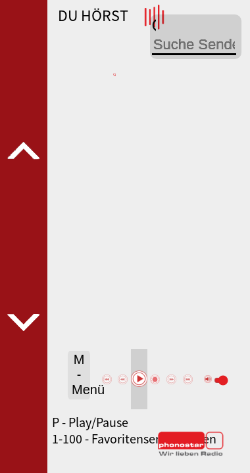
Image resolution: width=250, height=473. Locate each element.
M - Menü (81, 374)
